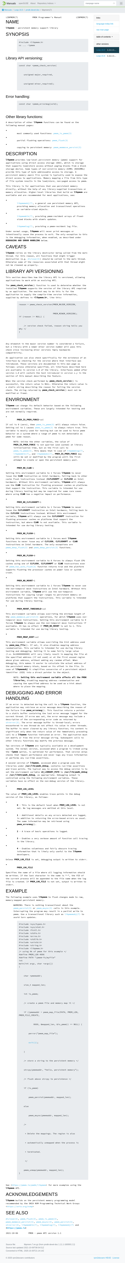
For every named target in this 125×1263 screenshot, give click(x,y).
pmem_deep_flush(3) (17, 547)
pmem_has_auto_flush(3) (22, 566)
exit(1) (33, 1042)
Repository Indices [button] (45, 3)
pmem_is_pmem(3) (62, 133)
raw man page (102, 30)
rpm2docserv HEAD (102, 1258)
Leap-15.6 (100, 56)
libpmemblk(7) (25, 216)
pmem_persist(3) (22, 908)
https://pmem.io (16, 1228)
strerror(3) (12, 722)
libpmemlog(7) (25, 226)
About (33, 3)
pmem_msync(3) (44, 908)
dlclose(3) (34, 259)
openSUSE (23, 3)
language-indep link (104, 24)
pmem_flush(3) (60, 140)
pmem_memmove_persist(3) (67, 147)
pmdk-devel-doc (33, 10)
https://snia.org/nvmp (19, 1206)
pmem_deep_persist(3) (46, 547)
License (116, 1258)
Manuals (7, 10)
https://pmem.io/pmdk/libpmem (29, 1185)
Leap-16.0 (18, 10)
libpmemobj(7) (25, 203)
